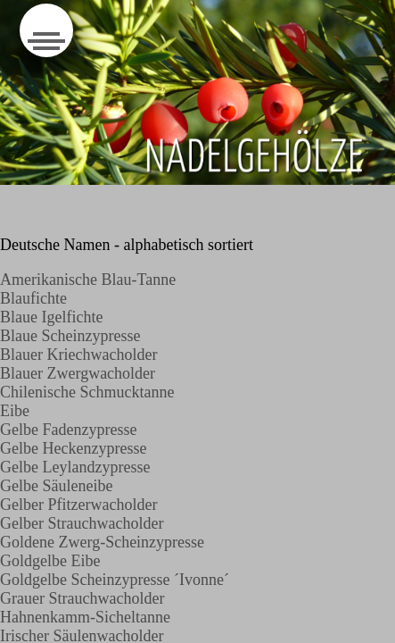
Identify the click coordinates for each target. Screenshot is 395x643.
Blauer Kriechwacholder (78, 354)
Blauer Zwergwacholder (77, 373)
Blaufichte (33, 298)
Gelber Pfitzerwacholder (78, 505)
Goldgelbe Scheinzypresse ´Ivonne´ (114, 580)
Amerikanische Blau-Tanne (88, 279)
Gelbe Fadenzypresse (68, 429)
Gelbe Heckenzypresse (73, 448)
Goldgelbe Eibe (50, 561)
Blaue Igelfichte (51, 317)
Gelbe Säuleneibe (56, 486)
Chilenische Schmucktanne (87, 392)
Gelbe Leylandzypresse (75, 467)
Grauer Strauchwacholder (82, 598)
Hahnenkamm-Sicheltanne (85, 617)
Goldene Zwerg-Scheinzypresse (102, 542)
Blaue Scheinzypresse (72, 336)
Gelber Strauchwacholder (81, 523)
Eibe (14, 411)
